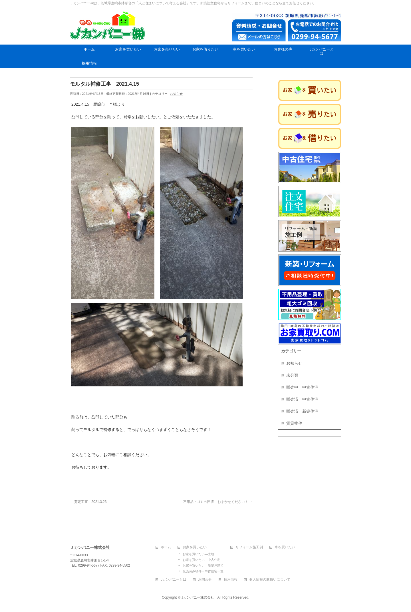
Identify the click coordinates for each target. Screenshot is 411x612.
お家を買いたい (195, 547)
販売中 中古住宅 (302, 387)
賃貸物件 (294, 423)
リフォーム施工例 (249, 547)
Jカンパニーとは (173, 579)
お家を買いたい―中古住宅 (201, 559)
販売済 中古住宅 (302, 399)
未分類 (292, 375)
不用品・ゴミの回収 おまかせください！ (218, 502)
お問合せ (205, 579)
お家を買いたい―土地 (198, 554)
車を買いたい (285, 547)
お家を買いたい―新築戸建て (203, 565)
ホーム (166, 547)
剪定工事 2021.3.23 (88, 502)
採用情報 (230, 579)
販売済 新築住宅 (302, 411)
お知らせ (176, 93)
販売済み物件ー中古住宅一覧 (203, 571)
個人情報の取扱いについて (269, 579)
